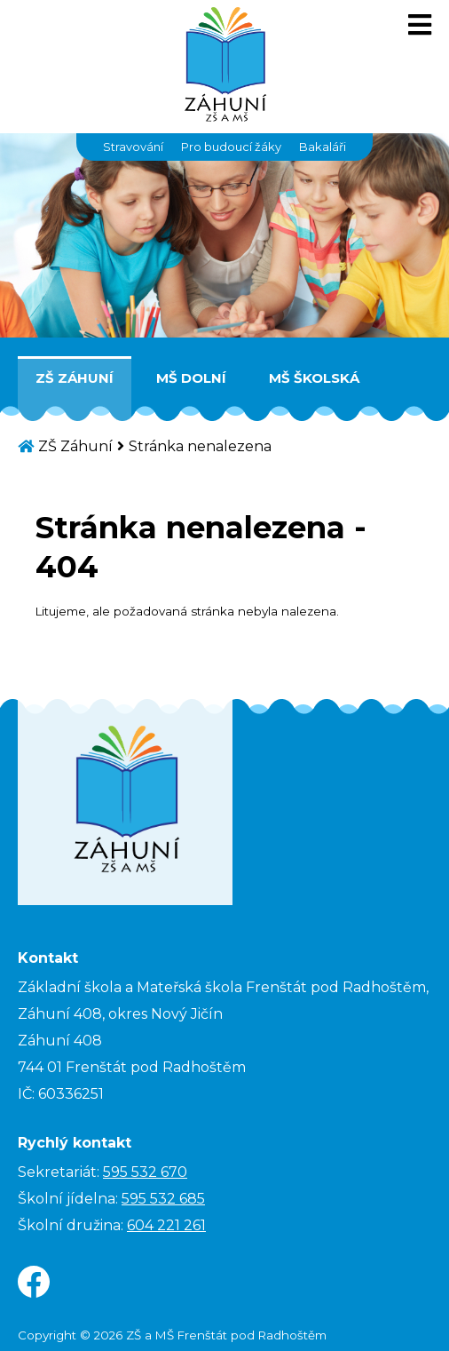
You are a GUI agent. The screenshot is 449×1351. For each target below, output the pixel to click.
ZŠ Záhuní (74, 378)
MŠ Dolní (191, 378)
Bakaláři (322, 146)
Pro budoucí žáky (231, 146)
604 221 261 (166, 1225)
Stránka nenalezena (200, 446)
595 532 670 (145, 1172)
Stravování (133, 146)
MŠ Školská (314, 378)
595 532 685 (163, 1198)
